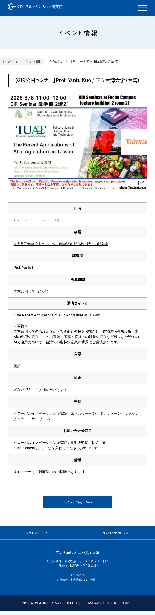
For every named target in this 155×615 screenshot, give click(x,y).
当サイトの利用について (116, 535)
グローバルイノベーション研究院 (41, 8)
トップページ (10, 61)
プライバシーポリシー (38, 535)
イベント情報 (33, 61)
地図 (93, 583)
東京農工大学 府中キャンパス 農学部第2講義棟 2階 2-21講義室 (64, 244)
